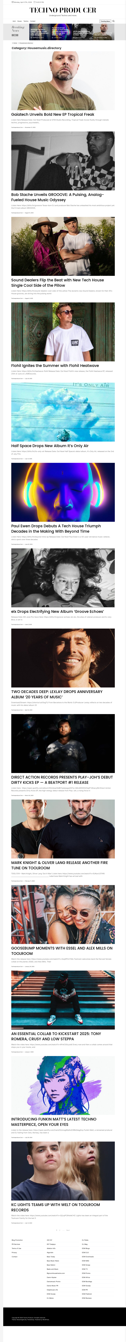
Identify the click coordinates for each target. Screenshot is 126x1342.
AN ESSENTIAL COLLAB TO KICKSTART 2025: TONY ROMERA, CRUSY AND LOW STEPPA (57, 1052)
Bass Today (51, 1273)
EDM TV (85, 1285)
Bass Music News (53, 1277)
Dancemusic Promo (53, 1297)
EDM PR (85, 1306)
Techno (25, 21)
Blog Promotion (17, 1256)
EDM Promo (86, 1289)
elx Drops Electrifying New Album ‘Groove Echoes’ (102, 33)
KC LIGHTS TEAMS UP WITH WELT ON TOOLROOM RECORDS (50, 1223)
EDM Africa (86, 1293)
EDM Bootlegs (87, 1297)
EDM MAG (85, 1277)
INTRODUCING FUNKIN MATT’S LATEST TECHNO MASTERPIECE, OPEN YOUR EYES (61, 1137)
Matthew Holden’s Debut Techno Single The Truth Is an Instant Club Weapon (61, 32)
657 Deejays (51, 1260)
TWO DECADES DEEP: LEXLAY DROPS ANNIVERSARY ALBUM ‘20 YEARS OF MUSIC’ (57, 704)
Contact (32, 21)
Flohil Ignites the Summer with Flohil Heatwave (62, 365)
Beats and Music (52, 1285)
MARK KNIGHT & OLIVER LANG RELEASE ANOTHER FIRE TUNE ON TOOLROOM (52, 881)
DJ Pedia (85, 1256)
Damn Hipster (51, 1293)
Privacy (14, 1268)
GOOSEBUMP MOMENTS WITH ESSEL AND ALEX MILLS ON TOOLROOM (61, 966)
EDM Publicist (87, 1310)
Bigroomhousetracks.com (56, 1289)
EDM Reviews (87, 1314)
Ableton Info (51, 1264)
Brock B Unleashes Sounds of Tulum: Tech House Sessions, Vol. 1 (39, 33)
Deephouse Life (52, 1306)
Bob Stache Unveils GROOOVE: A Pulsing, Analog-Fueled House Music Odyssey (56, 197)
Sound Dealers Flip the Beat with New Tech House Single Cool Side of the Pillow (58, 282)
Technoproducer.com (17, 127)
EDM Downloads (88, 1273)
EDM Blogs (86, 1264)
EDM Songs (86, 1281)
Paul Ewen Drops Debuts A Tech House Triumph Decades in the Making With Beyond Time (81, 31)
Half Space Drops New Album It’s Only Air (56, 445)
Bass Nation (51, 1281)
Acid (14, 21)
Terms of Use (16, 1264)
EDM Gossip (51, 1310)
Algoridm (50, 1268)
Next (68, 1246)
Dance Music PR (52, 1302)
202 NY (49, 1256)
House (19, 21)
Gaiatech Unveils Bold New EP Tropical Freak (60, 114)
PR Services (16, 1260)
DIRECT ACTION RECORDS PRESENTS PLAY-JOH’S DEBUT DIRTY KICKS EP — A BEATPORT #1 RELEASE (62, 793)
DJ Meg (84, 1260)
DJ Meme (50, 1314)
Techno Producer (63, 10)
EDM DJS (85, 1268)
